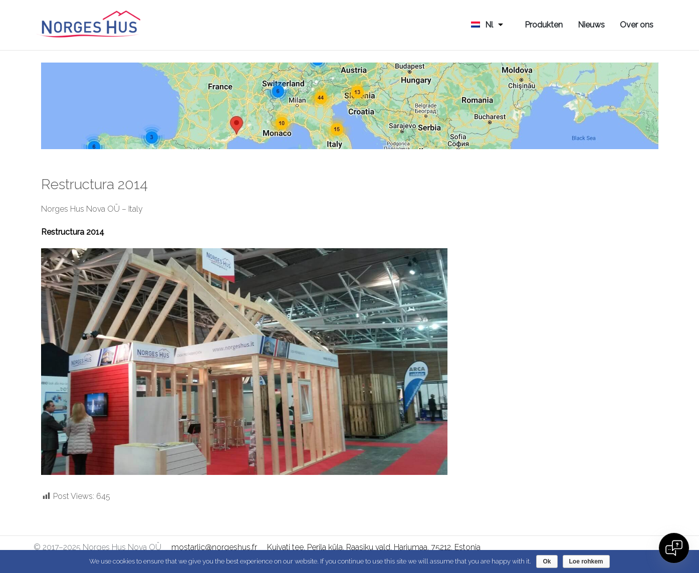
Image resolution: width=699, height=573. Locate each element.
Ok (547, 561)
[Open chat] (674, 548)
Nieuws (591, 25)
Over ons (636, 25)
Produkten (544, 25)
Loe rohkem (586, 561)
